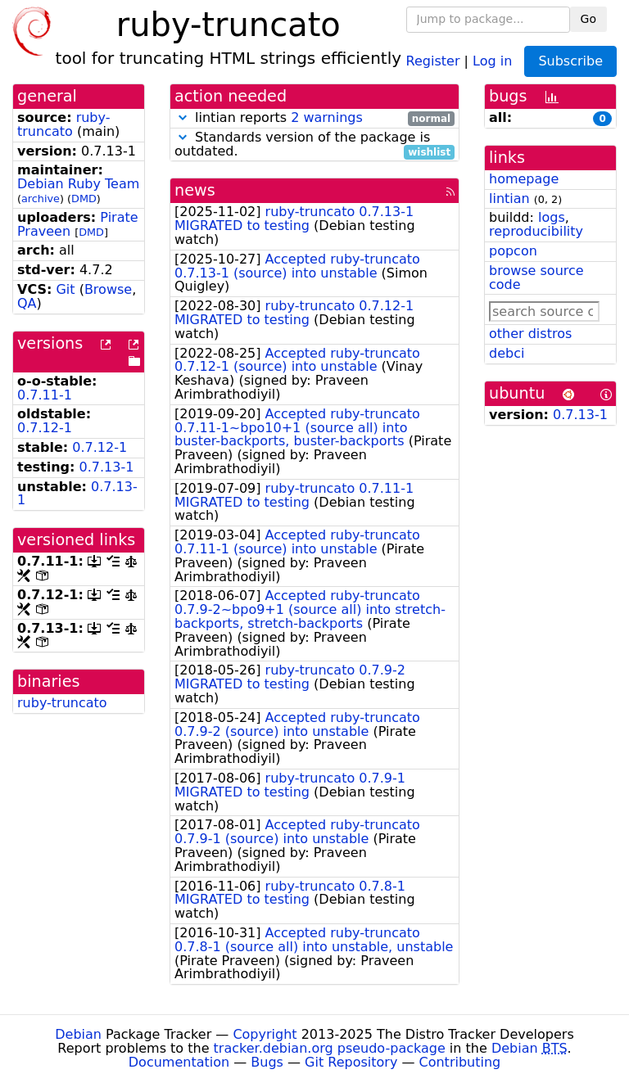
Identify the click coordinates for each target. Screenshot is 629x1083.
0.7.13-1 (106, 467)
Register (433, 60)
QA (27, 303)
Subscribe (570, 61)
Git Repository (351, 1062)
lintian (509, 198)
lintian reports (314, 118)
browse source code (536, 277)
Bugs (267, 1062)
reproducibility (536, 231)
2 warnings (327, 117)
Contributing (460, 1062)
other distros (530, 333)
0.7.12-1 (44, 427)
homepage (524, 179)
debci (506, 353)
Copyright (264, 1034)
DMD (84, 198)
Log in (492, 60)
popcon (513, 251)
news (194, 190)
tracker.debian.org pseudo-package (330, 1048)
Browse (108, 289)
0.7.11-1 (44, 395)
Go (588, 18)
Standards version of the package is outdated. (314, 145)
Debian (78, 1034)
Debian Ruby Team (78, 184)
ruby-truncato (63, 124)
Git (65, 289)
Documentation (179, 1062)
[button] (183, 117)
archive (40, 198)
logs (551, 217)
